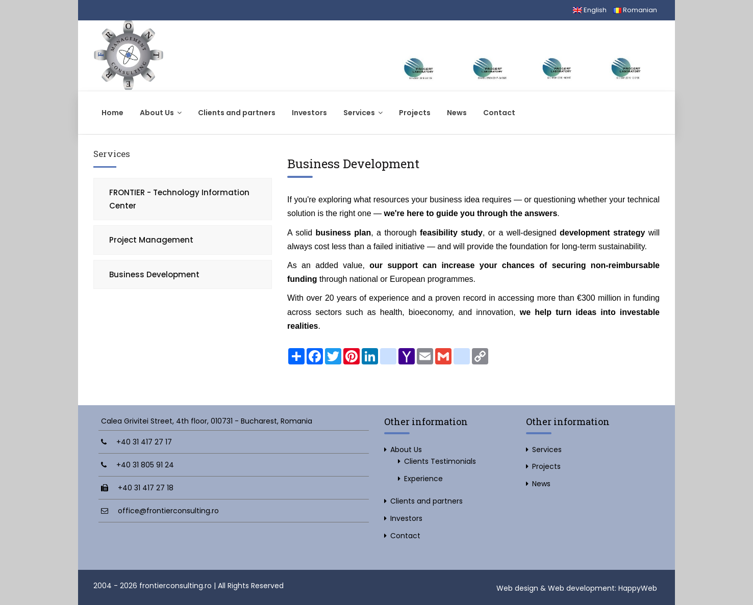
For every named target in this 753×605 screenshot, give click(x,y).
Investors (309, 113)
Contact (499, 113)
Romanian (635, 10)
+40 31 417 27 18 (145, 488)
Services (363, 113)
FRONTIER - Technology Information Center (179, 199)
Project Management (151, 239)
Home (112, 113)
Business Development (154, 274)
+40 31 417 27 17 (144, 442)
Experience (423, 479)
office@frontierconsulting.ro (168, 511)
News (457, 113)
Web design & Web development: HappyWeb (576, 588)
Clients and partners (236, 113)
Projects (415, 113)
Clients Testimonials (440, 461)
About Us (161, 113)
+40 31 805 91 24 (145, 465)
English (590, 10)
